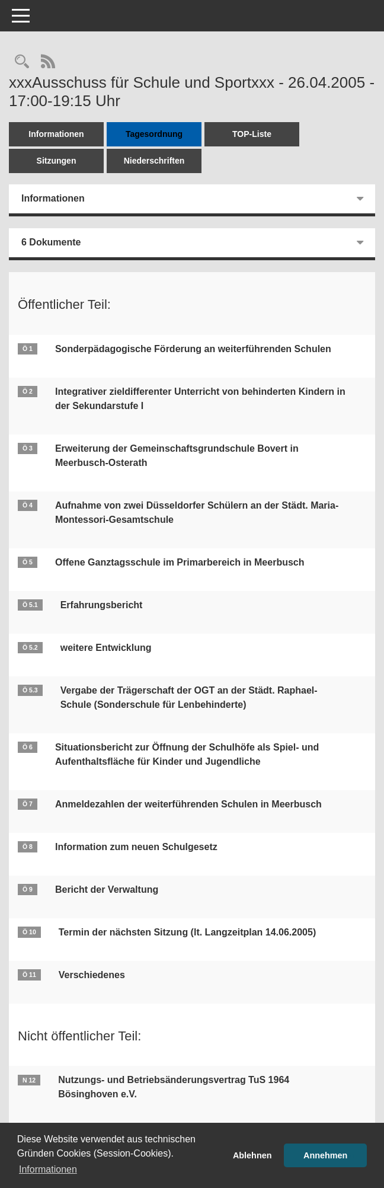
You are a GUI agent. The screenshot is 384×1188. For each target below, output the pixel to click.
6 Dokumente (51, 242)
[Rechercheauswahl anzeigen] (22, 63)
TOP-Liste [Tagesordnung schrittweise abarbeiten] (251, 134)
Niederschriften (154, 160)
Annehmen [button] (325, 1155)
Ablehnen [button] (252, 1155)
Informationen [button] (48, 1169)
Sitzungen (56, 160)
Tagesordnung (154, 134)
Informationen (56, 134)
